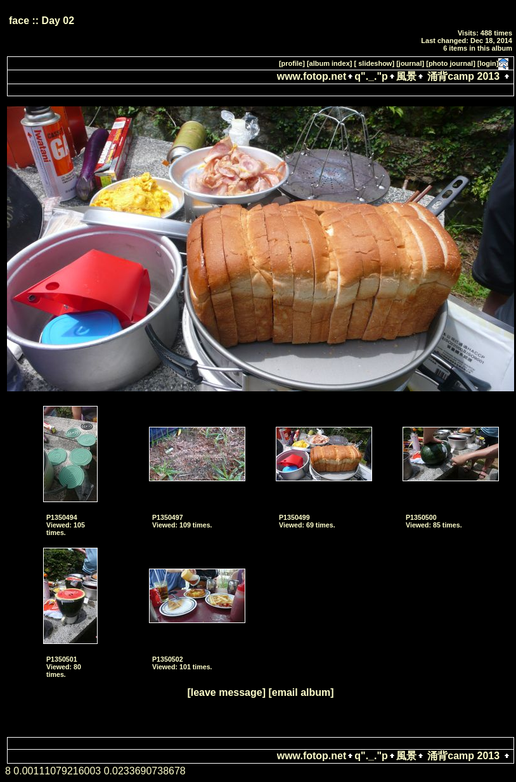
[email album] (300, 692)
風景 (406, 76)
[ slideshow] (374, 63)
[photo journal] (450, 63)
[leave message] (226, 692)
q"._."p (371, 76)
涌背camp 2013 (464, 76)
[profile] (292, 63)
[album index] (329, 63)
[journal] (410, 63)
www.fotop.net (312, 76)
